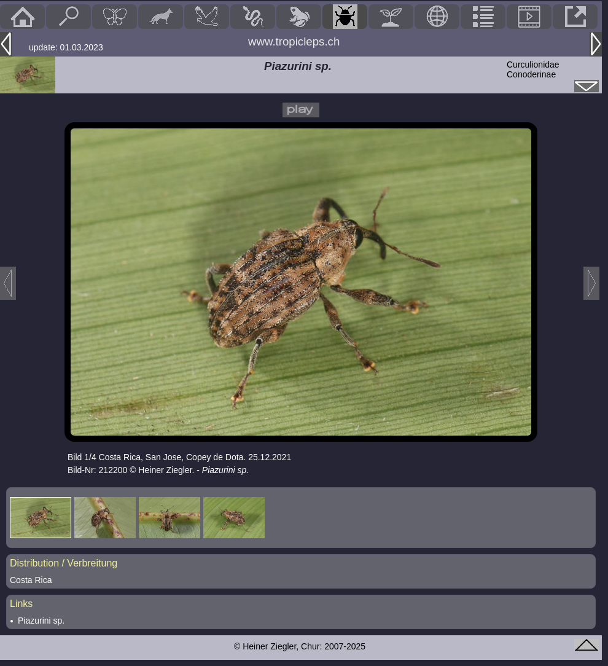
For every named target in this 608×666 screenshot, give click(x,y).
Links (21, 603)
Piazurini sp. (41, 620)
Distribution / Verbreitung (63, 563)
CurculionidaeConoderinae (533, 69)
